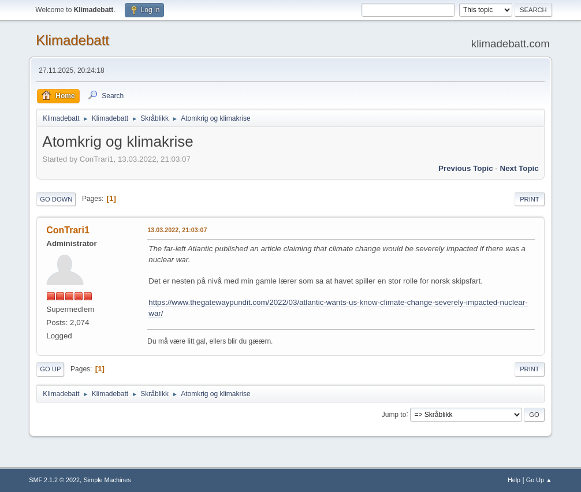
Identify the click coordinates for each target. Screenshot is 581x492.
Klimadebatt (72, 40)
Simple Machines (107, 479)
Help (514, 479)
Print (529, 199)
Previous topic (465, 168)
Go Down (56, 199)
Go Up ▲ (539, 479)
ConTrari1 (68, 230)
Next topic (519, 168)
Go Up (50, 369)
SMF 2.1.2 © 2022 (54, 479)
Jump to (394, 414)
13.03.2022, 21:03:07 (177, 229)
